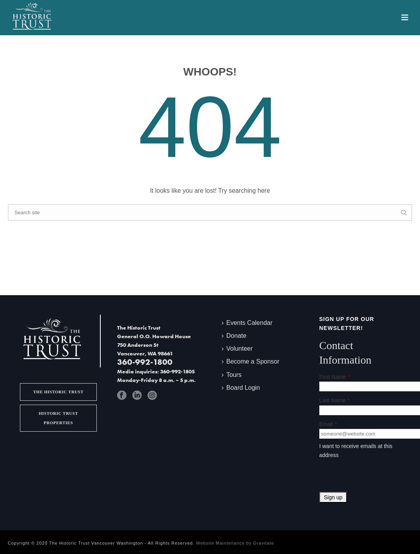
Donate (234, 335)
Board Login (241, 387)
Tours (232, 374)
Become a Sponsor (250, 361)
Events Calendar (247, 322)
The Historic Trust (58, 391)
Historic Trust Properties (58, 418)
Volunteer (237, 348)
